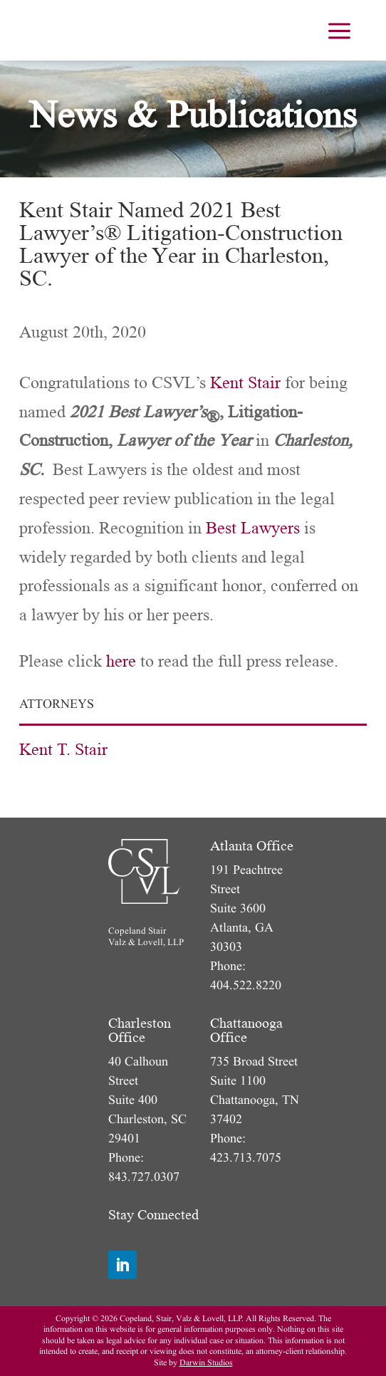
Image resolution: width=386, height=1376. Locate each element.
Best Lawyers (253, 528)
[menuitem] (339, 30)
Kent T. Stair (63, 750)
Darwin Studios (206, 1362)
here (121, 661)
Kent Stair (245, 383)
